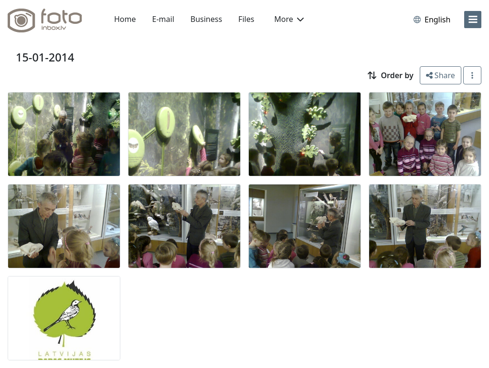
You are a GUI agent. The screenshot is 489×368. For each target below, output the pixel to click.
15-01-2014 (45, 57)
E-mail (163, 19)
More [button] (289, 19)
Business (206, 19)
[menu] (472, 19)
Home (125, 19)
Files (246, 19)
